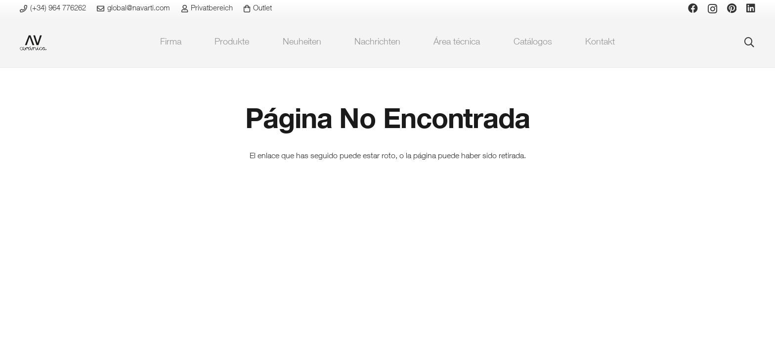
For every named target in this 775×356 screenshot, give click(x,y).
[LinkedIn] (750, 8)
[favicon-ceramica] (33, 42)
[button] (749, 42)
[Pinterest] (731, 8)
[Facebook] (693, 8)
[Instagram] (712, 8)
